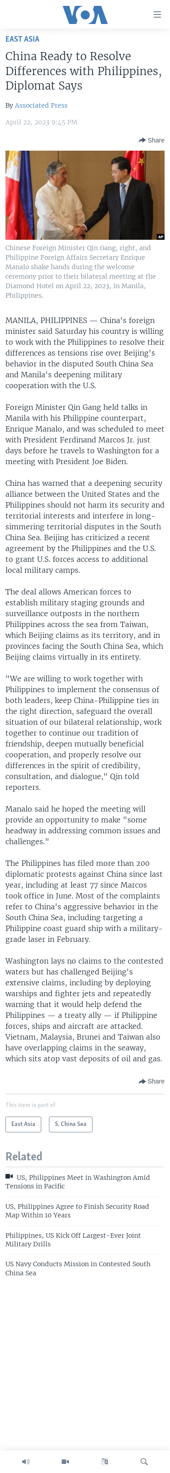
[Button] (152, 140)
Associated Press (41, 105)
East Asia (22, 39)
